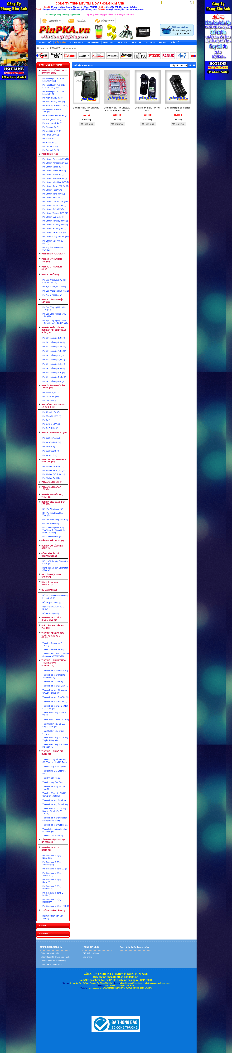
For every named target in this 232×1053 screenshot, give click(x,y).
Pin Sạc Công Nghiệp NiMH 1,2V (55, 308)
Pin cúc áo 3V (51, 396)
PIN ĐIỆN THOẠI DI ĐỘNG (50, 848)
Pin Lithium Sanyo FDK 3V (56, 186)
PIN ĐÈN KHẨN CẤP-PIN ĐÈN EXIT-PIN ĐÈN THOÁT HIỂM (54, 330)
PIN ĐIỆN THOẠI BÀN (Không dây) (51, 619)
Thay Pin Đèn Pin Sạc (52, 778)
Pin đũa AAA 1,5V (52, 416)
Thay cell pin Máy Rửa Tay (56, 697)
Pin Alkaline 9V (51, 478)
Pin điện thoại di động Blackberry (52, 900)
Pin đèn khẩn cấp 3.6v (54, 347)
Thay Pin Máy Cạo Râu (53, 782)
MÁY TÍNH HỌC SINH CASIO (51, 575)
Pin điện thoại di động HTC (56, 906)
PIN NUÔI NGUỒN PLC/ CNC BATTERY (55, 72)
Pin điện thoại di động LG (55, 869)
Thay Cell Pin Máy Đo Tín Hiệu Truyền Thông (56, 739)
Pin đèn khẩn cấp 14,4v (54, 377)
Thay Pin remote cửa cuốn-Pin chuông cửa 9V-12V (56, 654)
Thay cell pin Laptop (53, 682)
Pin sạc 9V (49, 447)
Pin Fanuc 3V (50, 139)
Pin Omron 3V (50, 146)
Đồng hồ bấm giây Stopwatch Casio (55, 562)
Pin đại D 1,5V (50, 428)
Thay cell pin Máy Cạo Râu (54, 800)
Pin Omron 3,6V (51, 150)
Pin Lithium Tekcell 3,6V (54, 205)
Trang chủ (44, 48)
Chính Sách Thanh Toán (51, 964)
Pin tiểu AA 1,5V (51, 412)
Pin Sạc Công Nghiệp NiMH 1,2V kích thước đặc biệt (55, 321)
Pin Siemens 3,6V (52, 131)
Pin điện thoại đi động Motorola (52, 887)
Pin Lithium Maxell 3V (53, 167)
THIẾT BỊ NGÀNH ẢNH (53, 910)
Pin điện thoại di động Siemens (52, 874)
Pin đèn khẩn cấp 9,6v (54, 368)
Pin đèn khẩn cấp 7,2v (54, 360)
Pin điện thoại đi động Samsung (52, 863)
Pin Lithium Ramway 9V (54, 228)
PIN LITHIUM (50, 154)
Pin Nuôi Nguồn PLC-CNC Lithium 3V (54, 79)
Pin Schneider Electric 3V (55, 115)
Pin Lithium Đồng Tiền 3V (56, 236)
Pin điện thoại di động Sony (52, 881)
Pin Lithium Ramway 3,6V (55, 221)
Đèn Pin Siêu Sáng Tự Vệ (55, 519)
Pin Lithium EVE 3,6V (53, 217)
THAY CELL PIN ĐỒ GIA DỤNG (52, 752)
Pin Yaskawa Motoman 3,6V (52, 110)
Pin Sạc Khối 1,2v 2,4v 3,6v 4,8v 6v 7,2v (54, 281)
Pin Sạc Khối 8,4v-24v (54, 286)
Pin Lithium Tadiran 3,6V (55, 201)
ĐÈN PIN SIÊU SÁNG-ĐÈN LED (53, 503)
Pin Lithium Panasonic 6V (55, 163)
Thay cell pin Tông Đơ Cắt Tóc (54, 788)
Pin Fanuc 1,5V (51, 135)
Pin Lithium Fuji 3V (52, 190)
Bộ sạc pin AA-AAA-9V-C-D (54, 608)
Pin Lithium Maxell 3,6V (54, 171)
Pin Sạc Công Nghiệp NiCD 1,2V (54, 315)
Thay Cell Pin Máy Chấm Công (53, 732)
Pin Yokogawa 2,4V (52, 123)
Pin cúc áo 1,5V (51, 393)
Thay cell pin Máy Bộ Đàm (55, 686)
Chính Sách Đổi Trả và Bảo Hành (55, 957)
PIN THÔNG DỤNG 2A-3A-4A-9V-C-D (53, 405)
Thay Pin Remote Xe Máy (54, 649)
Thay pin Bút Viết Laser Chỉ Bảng (54, 772)
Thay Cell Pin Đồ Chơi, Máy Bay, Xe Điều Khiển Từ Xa (54, 811)
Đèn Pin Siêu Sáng (53, 509)
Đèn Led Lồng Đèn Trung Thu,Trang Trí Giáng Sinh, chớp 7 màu (54, 530)
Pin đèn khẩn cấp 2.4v (54, 342)
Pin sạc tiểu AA (51, 438)
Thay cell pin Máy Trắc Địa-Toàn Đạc (54, 676)
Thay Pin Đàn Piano (53, 835)
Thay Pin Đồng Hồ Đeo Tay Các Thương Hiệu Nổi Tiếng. (55, 760)
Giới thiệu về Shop (90, 953)
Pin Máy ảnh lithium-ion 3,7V (53, 248)
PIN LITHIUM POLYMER (54, 254)
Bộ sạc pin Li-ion (69, 48)
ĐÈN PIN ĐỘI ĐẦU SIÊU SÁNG (52, 547)
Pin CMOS (49, 400)
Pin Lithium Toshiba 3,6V (55, 213)
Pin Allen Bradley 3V (53, 98)
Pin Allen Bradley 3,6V (54, 102)
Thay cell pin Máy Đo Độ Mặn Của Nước (55, 707)
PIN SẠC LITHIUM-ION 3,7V (52, 260)
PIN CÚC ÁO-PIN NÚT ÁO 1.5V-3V (53, 386)
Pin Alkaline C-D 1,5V (54, 474)
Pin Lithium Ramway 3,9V (55, 225)
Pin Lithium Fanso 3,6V (54, 232)
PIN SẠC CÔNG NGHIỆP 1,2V (52, 300)
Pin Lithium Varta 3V (53, 198)
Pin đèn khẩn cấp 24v (53, 381)
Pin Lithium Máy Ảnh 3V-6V (53, 242)
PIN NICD (43, 925)
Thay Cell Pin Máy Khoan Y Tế (54, 714)
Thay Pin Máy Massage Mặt (55, 766)
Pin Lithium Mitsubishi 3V (55, 178)
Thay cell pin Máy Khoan (55, 671)
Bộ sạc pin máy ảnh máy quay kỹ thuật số (56, 596)
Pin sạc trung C (51, 451)
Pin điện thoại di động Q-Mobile (53, 894)
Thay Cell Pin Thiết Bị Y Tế (56, 720)
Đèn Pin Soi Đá (51, 523)
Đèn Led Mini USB (52, 537)
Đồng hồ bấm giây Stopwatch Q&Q (55, 569)
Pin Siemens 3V (51, 127)
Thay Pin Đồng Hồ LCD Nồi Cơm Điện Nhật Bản (54, 794)
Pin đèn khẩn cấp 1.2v (54, 338)
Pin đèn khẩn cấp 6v (53, 355)
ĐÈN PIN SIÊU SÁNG (53, 540)
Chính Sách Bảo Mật (49, 953)
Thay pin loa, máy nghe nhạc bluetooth (55, 830)
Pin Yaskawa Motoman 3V (55, 105)
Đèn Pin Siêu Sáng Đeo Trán (53, 514)
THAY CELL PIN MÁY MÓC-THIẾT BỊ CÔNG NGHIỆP (54, 663)
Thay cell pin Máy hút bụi (55, 825)
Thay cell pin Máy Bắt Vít (55, 701)
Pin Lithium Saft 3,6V (53, 209)
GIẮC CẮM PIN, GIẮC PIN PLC (53, 626)
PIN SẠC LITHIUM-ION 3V (52, 268)
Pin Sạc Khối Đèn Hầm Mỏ (56, 291)
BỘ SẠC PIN (55, 48)
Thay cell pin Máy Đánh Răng (55, 804)
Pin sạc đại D (50, 455)
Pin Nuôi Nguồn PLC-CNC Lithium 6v (54, 92)
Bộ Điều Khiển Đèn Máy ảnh (53, 917)
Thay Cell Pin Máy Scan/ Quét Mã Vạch (55, 745)
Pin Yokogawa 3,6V (52, 119)
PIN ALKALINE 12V (52, 482)
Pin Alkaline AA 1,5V (53, 466)
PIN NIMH (44, 933)
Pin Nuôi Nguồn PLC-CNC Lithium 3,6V (54, 86)
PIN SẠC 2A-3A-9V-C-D (54, 432)
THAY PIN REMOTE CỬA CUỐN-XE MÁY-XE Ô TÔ (53, 635)
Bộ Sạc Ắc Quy (51, 613)
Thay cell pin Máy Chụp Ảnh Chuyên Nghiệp (55, 691)
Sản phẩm (87, 957)
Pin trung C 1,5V (51, 424)
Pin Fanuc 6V (50, 142)
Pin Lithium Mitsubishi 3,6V (56, 182)
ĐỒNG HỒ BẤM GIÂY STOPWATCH (51, 554)
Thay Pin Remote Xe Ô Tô (52, 644)
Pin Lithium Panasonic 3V (56, 159)
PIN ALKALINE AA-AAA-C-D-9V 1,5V (54, 460)
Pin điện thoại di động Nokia (52, 856)
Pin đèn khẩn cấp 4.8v (54, 351)
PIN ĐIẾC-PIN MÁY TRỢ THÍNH (52, 495)
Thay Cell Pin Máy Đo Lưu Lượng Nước (54, 725)
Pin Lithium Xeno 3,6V (54, 194)
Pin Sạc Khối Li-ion (52, 295)
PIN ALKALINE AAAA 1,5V (51, 488)
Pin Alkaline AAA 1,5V (54, 470)
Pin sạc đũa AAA (52, 442)
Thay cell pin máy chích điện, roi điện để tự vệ (55, 819)
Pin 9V (47, 420)
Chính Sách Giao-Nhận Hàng (53, 961)
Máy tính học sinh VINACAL (50, 583)
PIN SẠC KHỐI (50, 274)
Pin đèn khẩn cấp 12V (54, 373)
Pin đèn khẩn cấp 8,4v (54, 364)
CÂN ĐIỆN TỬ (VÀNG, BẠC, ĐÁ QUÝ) (54, 841)
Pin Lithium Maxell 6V (53, 174)
